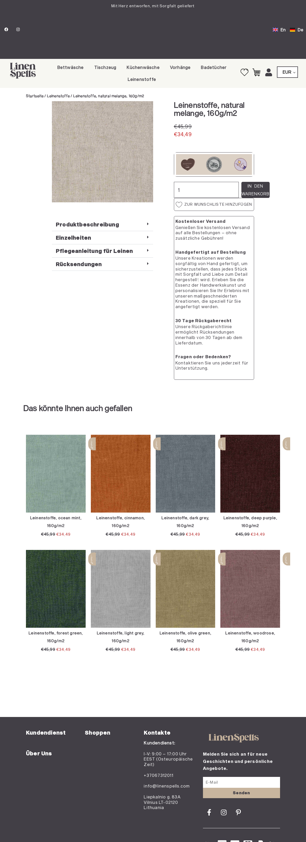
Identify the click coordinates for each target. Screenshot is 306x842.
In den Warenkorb (256, 189)
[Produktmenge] (206, 190)
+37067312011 (158, 775)
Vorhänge (180, 67)
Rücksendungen (79, 264)
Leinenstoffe (142, 79)
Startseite (35, 96)
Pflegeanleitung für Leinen (94, 251)
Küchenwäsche (143, 67)
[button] (102, 224)
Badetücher (214, 67)
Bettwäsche (70, 67)
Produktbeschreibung (87, 224)
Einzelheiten (73, 237)
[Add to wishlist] (60, 109)
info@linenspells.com (167, 785)
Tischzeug (105, 67)
